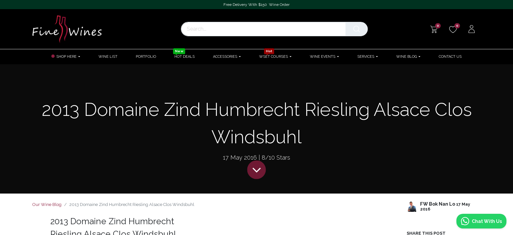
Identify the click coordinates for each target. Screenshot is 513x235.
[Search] (358, 29)
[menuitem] (108, 57)
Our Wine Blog (47, 204)
